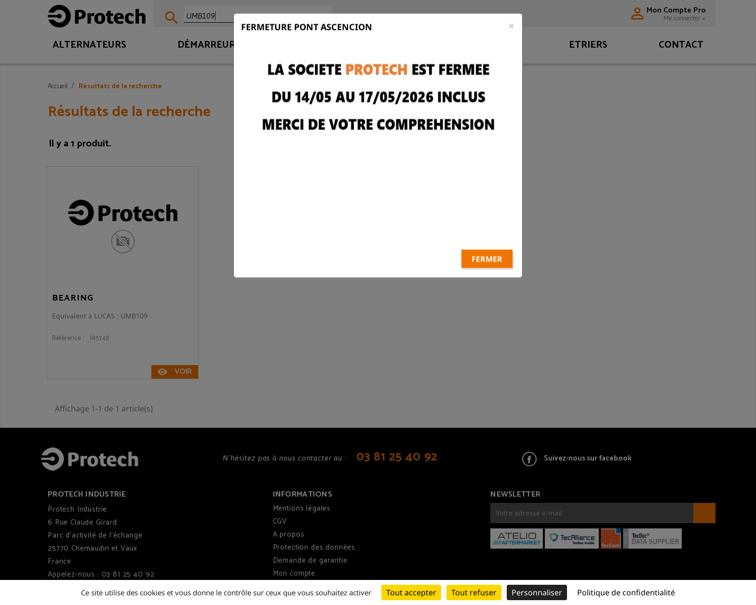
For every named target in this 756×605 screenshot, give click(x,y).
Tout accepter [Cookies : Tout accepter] (411, 592)
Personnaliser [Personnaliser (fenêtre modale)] (537, 592)
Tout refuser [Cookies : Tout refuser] (474, 592)
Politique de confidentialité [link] (626, 592)
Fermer (487, 221)
